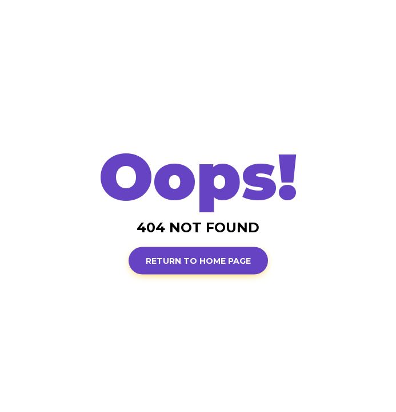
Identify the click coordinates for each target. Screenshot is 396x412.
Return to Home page (198, 260)
